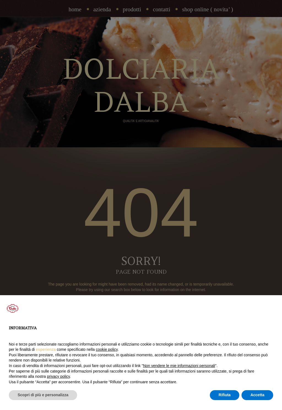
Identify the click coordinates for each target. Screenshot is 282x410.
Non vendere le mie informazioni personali (179, 365)
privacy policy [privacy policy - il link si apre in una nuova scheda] (58, 376)
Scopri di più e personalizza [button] (43, 395)
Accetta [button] (257, 395)
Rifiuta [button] (225, 395)
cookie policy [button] (107, 349)
